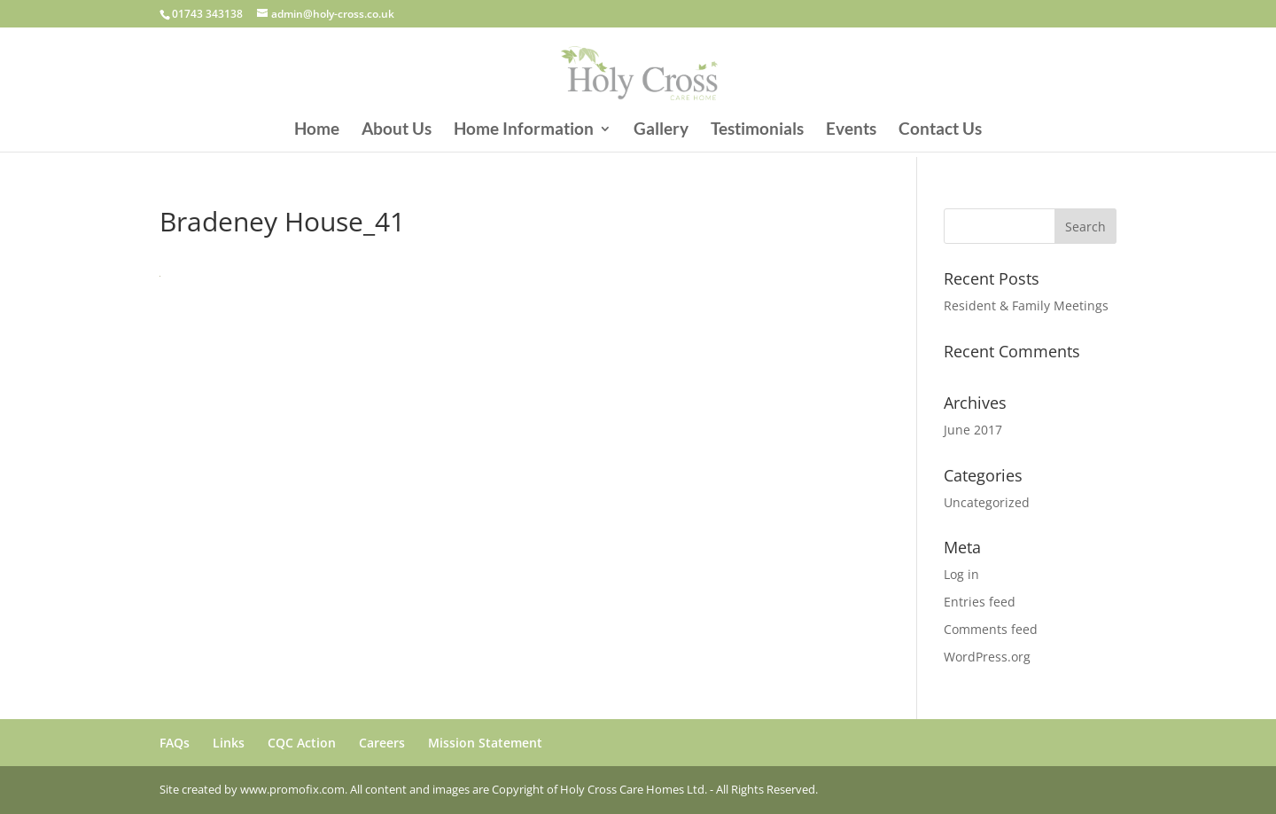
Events (851, 130)
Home (316, 130)
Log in (961, 574)
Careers (382, 742)
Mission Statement (485, 742)
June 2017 (973, 429)
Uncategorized (987, 502)
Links (229, 742)
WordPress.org (987, 656)
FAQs (175, 742)
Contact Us (940, 130)
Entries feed (979, 601)
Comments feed (991, 629)
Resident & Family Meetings (1026, 305)
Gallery (661, 130)
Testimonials (757, 130)
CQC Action (302, 742)
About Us (397, 130)
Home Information (524, 130)
